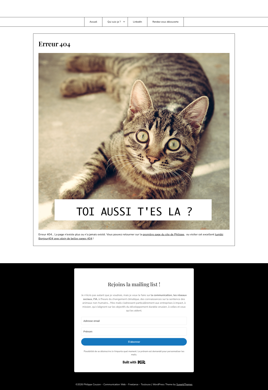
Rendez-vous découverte (165, 21)
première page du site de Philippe (163, 234)
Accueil (93, 21)
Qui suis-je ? (114, 21)
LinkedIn (137, 21)
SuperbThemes (184, 384)
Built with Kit (134, 362)
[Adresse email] (134, 321)
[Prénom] (134, 331)
